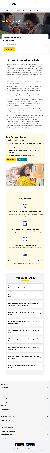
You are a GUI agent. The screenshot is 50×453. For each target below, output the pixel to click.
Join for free (10, 159)
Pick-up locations (8, 40)
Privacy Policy (11, 450)
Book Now (9, 49)
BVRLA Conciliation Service (21, 450)
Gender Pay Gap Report (33, 450)
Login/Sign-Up (38, 4)
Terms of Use (5, 450)
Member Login (22, 159)
